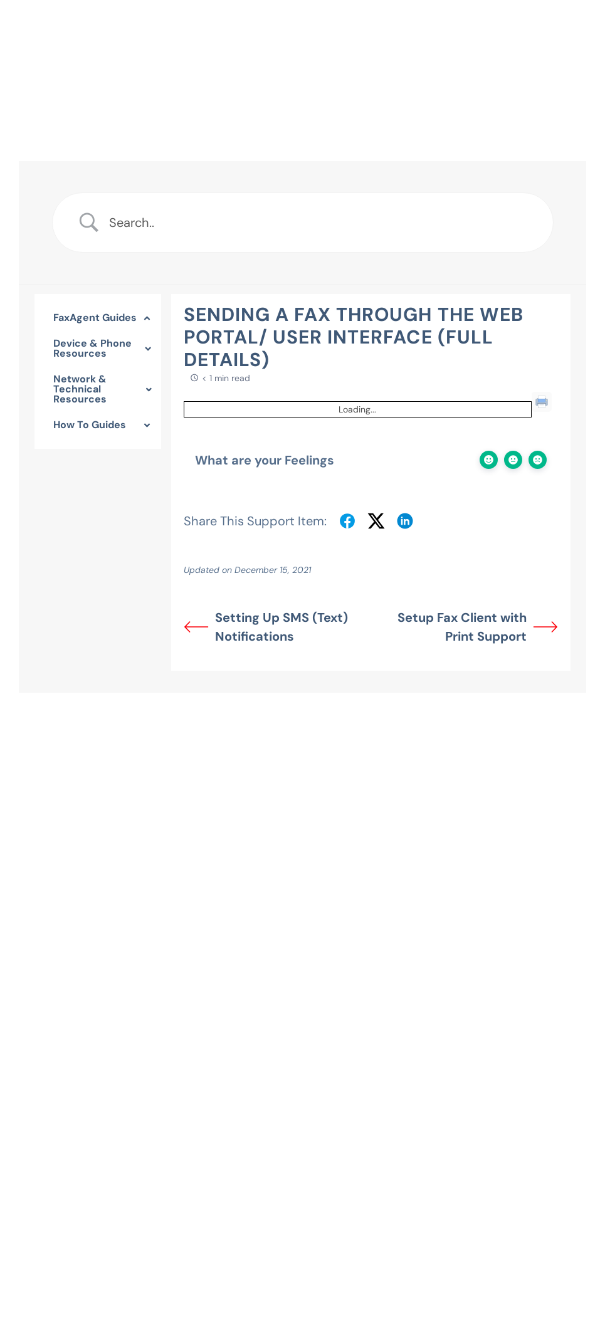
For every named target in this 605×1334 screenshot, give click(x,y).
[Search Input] (322, 222)
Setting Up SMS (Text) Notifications (266, 626)
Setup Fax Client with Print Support (477, 626)
